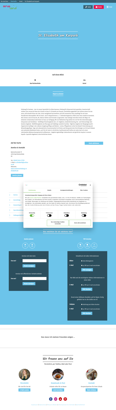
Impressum (34, 405)
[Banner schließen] (90, 185)
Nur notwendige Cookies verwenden (58, 222)
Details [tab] (49, 190)
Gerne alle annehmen (80, 222)
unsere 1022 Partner (35, 197)
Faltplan (72, 304)
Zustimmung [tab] (32, 190)
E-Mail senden (24, 390)
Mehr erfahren (91, 390)
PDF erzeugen (87, 270)
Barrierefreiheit (80, 405)
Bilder (71, 260)
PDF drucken (87, 289)
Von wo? (13, 260)
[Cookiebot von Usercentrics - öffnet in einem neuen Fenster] (80, 185)
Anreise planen (17, 175)
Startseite (14, 1)
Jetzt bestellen (58, 390)
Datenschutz (42, 405)
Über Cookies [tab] (84, 190)
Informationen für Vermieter (66, 405)
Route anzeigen (29, 266)
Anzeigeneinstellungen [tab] (66, 190)
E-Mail (71, 265)
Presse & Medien (52, 405)
